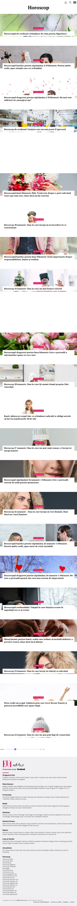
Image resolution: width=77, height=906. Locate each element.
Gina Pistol (26, 788)
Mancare (5, 832)
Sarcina (5, 815)
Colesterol (46, 815)
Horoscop (6, 857)
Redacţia (65, 902)
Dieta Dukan (16, 824)
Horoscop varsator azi (10, 885)
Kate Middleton (18, 786)
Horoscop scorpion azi (10, 881)
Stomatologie (37, 815)
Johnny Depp (39, 786)
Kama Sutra (53, 777)
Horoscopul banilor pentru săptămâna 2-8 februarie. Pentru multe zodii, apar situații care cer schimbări (37, 67)
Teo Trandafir (48, 786)
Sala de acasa (34, 825)
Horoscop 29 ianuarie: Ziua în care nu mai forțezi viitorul (33, 288)
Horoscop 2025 (8, 861)
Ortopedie (38, 817)
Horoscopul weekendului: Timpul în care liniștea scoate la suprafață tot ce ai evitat (33, 608)
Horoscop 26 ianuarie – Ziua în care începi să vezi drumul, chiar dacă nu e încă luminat (36, 513)
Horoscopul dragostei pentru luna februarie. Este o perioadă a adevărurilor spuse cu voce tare (35, 353)
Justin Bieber (34, 788)
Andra (16, 788)
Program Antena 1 (9, 790)
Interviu (12, 850)
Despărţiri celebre (48, 850)
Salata (27, 832)
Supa (36, 832)
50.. (28, 749)
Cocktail (53, 832)
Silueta (15, 825)
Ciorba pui (33, 834)
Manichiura (40, 797)
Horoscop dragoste (9, 865)
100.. (41, 749)
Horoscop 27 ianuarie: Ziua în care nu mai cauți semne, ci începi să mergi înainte (37, 449)
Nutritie (59, 824)
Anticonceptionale (56, 815)
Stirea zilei (18, 850)
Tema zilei (26, 850)
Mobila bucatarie (8, 841)
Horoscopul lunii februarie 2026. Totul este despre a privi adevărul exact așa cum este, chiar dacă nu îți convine (37, 194)
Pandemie (6, 852)
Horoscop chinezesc (9, 866)
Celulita (57, 797)
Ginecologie (29, 815)
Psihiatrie (45, 817)
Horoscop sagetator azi (10, 883)
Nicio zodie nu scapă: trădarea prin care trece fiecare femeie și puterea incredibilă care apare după (35, 704)
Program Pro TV (63, 788)
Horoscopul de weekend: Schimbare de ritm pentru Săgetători (35, 33)
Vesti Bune (58, 850)
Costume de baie (36, 806)
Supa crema (61, 832)
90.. (38, 749)
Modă (5, 803)
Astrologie (38, 28)
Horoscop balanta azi (10, 891)
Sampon (47, 797)
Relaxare (24, 824)
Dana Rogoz (67, 786)
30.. (23, 749)
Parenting (62, 841)
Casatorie (42, 777)
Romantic (12, 777)
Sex (47, 777)
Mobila (31, 841)
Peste (20, 832)
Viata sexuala (20, 777)
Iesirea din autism (36, 850)
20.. (21, 749)
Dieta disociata (7, 825)
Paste (11, 832)
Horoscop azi (7, 863)
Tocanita (47, 832)
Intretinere (34, 824)
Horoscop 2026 (8, 859)
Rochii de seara (12, 806)
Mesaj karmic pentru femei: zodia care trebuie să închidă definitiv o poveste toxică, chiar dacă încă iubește (38, 640)
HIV (33, 817)
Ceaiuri (10, 815)
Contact (72, 902)
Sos (23, 832)
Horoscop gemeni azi (10, 874)
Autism (32, 843)
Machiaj (30, 797)
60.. (31, 749)
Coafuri (24, 797)
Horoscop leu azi (8, 889)
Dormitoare (44, 841)
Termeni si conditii (56, 902)
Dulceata (41, 832)
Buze (52, 797)
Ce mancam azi (51, 834)
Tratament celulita (9, 799)
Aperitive (68, 832)
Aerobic (41, 824)
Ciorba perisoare (23, 834)
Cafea (32, 832)
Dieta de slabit (67, 824)
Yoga (28, 824)
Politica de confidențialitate (41, 902)
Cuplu (32, 777)
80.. (36, 749)
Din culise (6, 850)
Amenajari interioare (21, 841)
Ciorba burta (41, 834)
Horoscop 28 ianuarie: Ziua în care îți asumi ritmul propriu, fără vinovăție (36, 385)
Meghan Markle (8, 786)
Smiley (11, 788)
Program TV (54, 788)
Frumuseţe (7, 795)
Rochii (7, 797)
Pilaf (16, 834)
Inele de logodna (63, 806)
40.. (26, 749)
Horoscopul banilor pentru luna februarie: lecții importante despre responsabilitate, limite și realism (38, 258)
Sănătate (6, 812)
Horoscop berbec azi (9, 892)
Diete (4, 824)
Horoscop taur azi (8, 878)
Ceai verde (27, 817)
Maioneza (11, 834)
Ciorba (15, 832)
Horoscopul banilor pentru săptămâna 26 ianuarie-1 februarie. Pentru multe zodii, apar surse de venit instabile (35, 545)
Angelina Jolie (58, 786)
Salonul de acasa (20, 799)
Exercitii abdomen (50, 824)
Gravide (15, 843)
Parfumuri (18, 797)
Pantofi (44, 806)
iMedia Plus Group (21, 900)
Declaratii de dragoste (17, 779)
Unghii (12, 797)
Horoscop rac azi (8, 872)
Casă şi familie (8, 839)
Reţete (5, 830)
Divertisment (8, 784)
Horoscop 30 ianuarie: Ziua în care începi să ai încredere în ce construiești (35, 226)
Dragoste (6, 777)
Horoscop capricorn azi (10, 879)
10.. (18, 749)
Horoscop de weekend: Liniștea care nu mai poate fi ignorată (35, 129)
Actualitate (7, 848)
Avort (21, 817)
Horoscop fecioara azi (10, 876)
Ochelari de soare (15, 808)
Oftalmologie (15, 817)
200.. (44, 749)
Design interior (54, 841)
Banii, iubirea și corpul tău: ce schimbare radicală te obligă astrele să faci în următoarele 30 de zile (37, 417)
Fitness (9, 824)
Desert (5, 834)
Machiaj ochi (64, 797)
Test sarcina (67, 815)
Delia (20, 788)
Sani (34, 797)
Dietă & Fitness (9, 821)
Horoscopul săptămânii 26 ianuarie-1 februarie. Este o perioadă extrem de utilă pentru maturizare (36, 481)
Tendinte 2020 (26, 808)
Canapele (37, 841)
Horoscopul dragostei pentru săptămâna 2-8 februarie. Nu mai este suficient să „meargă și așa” (38, 98)
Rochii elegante (52, 806)
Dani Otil (5, 788)
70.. (33, 749)
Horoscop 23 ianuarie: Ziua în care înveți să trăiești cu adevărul (36, 671)
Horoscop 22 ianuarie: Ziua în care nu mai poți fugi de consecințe (37, 734)
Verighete (6, 808)
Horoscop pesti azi (9, 887)
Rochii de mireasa (24, 806)
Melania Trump (44, 788)
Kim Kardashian (29, 786)
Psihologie (21, 815)
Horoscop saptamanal (10, 894)
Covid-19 (65, 850)
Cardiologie (6, 817)
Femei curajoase (24, 843)
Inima (15, 815)
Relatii (27, 777)
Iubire (36, 777)
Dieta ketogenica (23, 825)
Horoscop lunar (8, 870)
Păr (4, 797)
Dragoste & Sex (9, 775)
